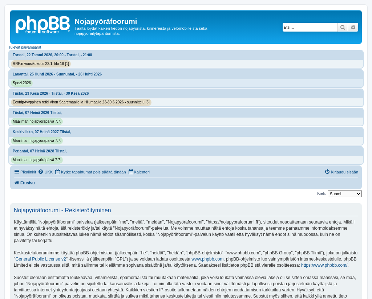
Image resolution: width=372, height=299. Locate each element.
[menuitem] (45, 172)
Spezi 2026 (22, 83)
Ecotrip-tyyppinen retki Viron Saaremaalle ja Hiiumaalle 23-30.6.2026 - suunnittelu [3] (81, 102)
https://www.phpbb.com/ (324, 265)
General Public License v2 (40, 259)
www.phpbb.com (207, 259)
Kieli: (321, 193)
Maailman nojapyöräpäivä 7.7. (37, 121)
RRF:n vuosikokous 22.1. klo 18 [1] (41, 64)
